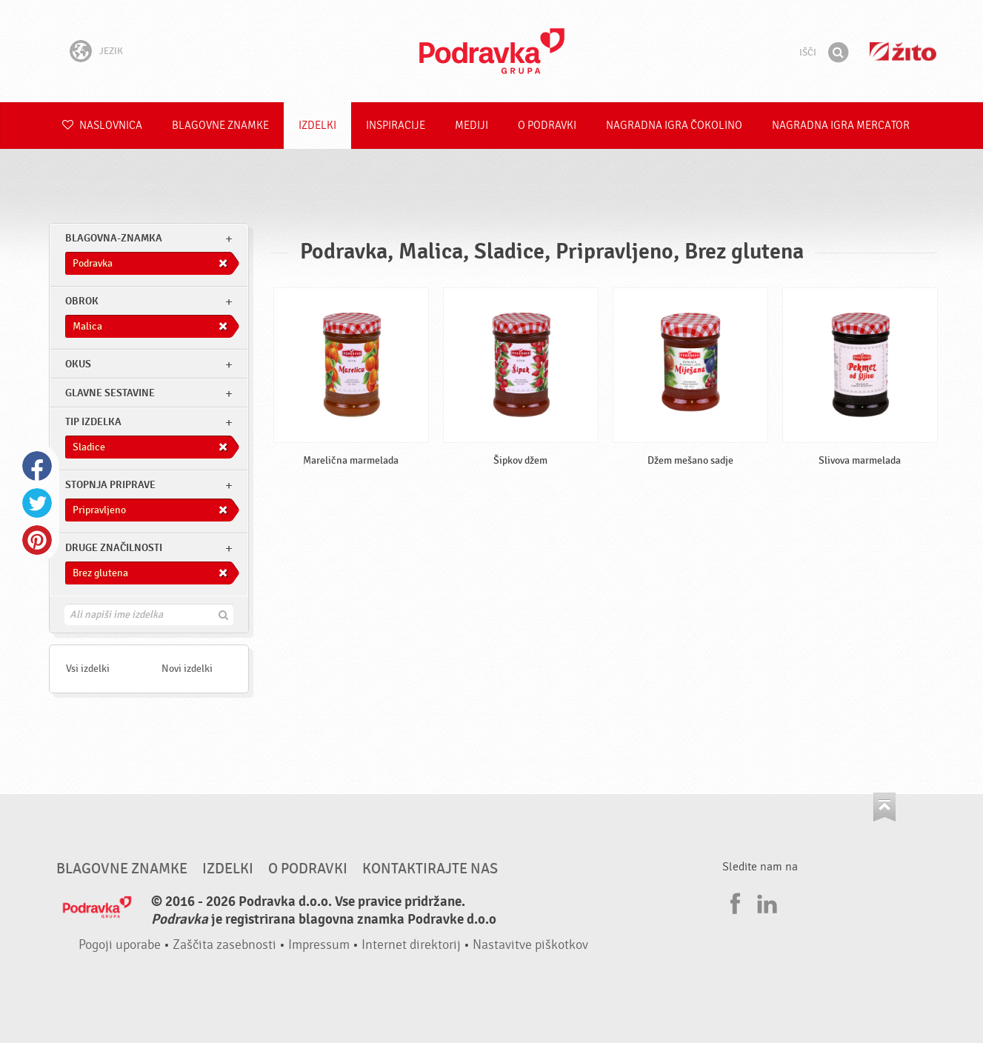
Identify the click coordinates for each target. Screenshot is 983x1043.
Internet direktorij (411, 945)
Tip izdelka (93, 422)
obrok (82, 301)
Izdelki (317, 125)
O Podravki (547, 125)
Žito (903, 51)
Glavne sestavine (110, 393)
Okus (78, 364)
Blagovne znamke (220, 125)
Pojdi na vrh (884, 807)
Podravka (492, 51)
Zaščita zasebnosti (224, 945)
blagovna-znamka (113, 238)
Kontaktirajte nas (430, 869)
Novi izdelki (187, 668)
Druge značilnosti (113, 548)
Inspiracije (395, 125)
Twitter (37, 503)
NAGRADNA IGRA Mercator (841, 125)
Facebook (37, 466)
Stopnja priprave (110, 485)
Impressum (319, 945)
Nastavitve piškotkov (530, 945)
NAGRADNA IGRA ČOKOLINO (674, 125)
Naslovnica (102, 125)
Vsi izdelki (88, 668)
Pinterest (37, 540)
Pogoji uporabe (120, 945)
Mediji (471, 125)
